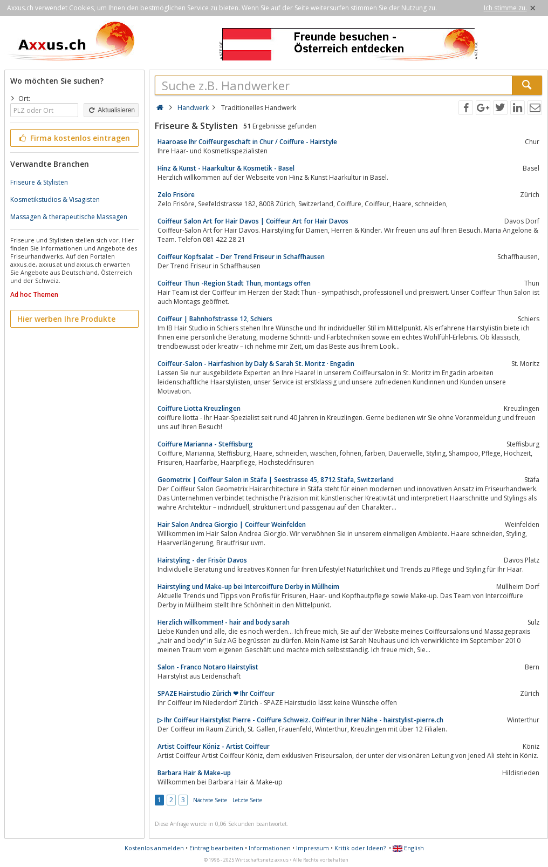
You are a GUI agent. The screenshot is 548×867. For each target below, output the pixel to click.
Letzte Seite (247, 800)
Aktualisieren (111, 110)
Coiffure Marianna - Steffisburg (205, 444)
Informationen (270, 848)
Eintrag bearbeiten (216, 848)
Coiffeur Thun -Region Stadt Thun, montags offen (234, 283)
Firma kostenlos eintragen (73, 138)
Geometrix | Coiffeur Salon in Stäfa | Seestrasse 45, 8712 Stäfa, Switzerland (275, 479)
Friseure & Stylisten (39, 182)
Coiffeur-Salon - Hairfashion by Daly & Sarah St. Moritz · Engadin (255, 363)
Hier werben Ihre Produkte (66, 319)
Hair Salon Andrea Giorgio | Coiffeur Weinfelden (231, 524)
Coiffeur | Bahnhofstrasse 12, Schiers (214, 318)
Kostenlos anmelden (154, 848)
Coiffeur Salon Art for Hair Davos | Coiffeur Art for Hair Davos (252, 221)
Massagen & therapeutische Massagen (68, 216)
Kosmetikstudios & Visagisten (55, 199)
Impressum (312, 848)
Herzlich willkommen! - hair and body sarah (223, 622)
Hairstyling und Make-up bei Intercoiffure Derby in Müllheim (248, 586)
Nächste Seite (210, 800)
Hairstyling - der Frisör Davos (202, 560)
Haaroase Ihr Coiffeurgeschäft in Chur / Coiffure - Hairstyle (247, 141)
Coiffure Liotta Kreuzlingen (199, 408)
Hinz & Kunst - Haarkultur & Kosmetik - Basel (225, 168)
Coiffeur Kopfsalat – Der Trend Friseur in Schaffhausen (241, 256)
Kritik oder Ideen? (360, 848)
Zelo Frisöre (176, 194)
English (408, 848)
